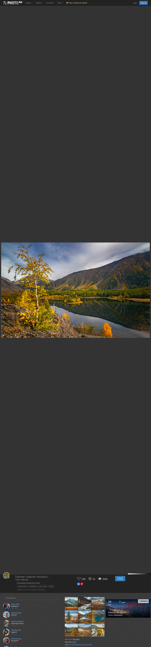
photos (76, 639)
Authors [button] (39, 3)
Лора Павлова (21, 580)
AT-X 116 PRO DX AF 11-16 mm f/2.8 (80, 644)
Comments (10, 598)
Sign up (143, 3)
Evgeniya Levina (16, 638)
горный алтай (22, 586)
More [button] (60, 3)
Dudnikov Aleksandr (17, 621)
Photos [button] (29, 3)
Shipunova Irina (16, 630)
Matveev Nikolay (16, 613)
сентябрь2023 (32, 586)
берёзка (51, 586)
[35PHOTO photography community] (12, 3)
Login (135, 3)
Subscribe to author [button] (120, 578)
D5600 (74, 642)
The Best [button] (50, 3)
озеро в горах (43, 586)
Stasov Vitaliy (15, 604)
